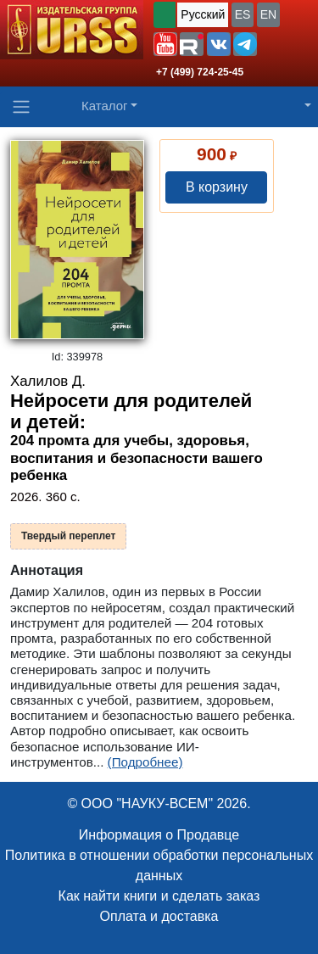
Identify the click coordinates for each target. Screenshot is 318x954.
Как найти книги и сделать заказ (159, 896)
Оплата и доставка (159, 916)
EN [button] (268, 14)
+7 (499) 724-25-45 (199, 72)
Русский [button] (203, 14)
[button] (165, 44)
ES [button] (243, 14)
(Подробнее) (145, 762)
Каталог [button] (104, 105)
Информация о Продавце (159, 835)
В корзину (217, 187)
